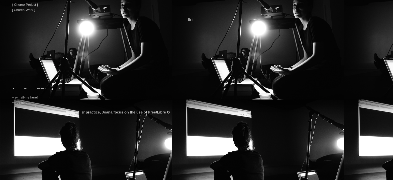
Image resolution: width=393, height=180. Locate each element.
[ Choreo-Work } (23, 10)
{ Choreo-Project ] (25, 4)
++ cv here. (20, 102)
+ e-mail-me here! (25, 97)
